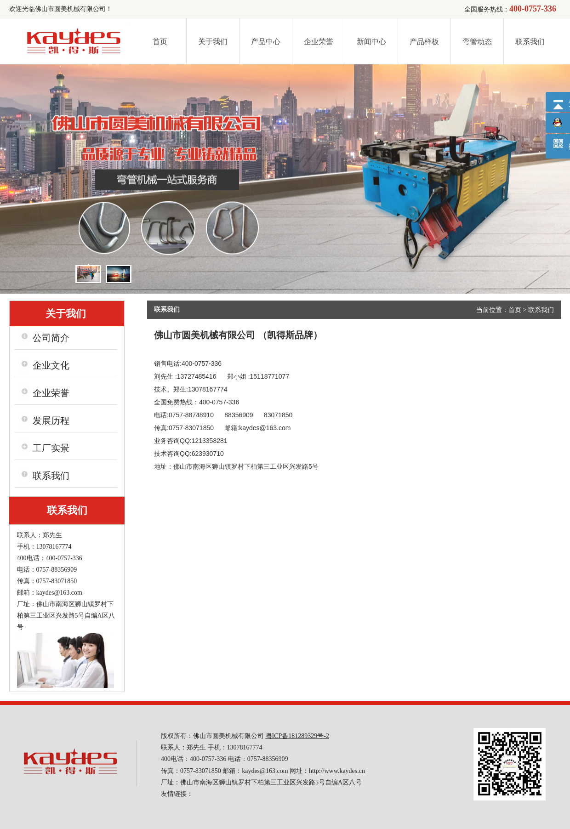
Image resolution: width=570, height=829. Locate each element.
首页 (514, 310)
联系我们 (541, 310)
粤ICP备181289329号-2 (297, 735)
